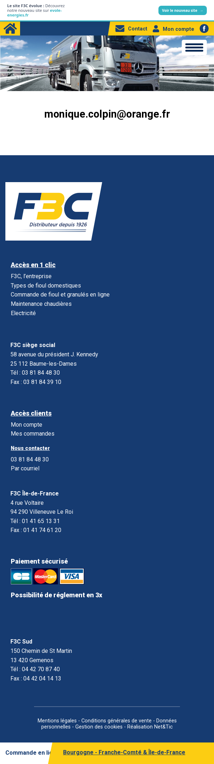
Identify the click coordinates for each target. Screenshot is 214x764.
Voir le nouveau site (182, 10)
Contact (131, 29)
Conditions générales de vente (116, 721)
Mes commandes (32, 433)
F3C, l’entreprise (31, 276)
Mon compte (173, 29)
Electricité (23, 313)
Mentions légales (57, 721)
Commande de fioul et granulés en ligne (60, 294)
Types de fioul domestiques (46, 285)
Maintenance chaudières (41, 303)
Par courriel (25, 468)
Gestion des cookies (99, 727)
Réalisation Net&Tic (150, 727)
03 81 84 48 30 (30, 459)
